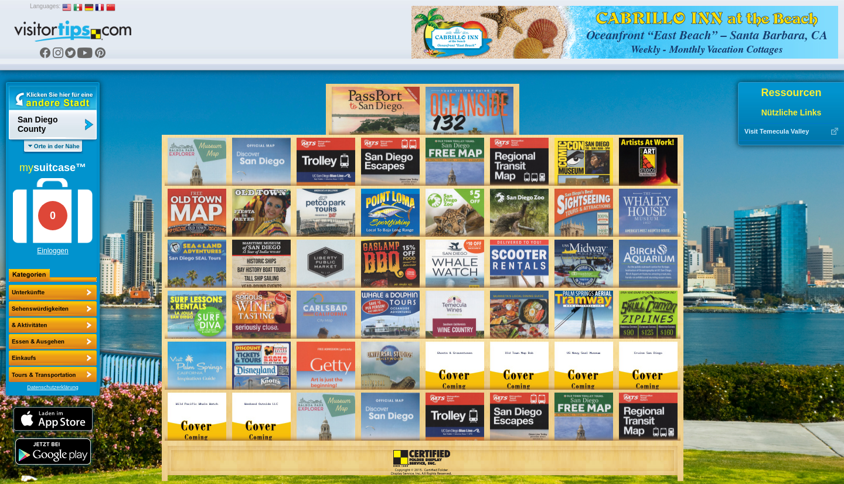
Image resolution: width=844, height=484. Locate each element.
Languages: (45, 6)
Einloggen (52, 251)
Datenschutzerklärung (53, 387)
